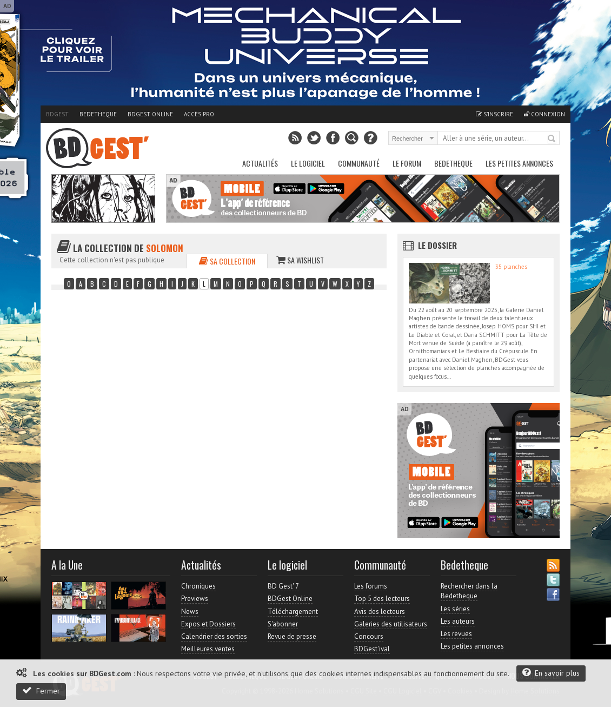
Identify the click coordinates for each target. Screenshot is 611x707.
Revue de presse (292, 636)
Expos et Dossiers (208, 624)
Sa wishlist (300, 260)
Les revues (456, 633)
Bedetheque (98, 114)
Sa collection (227, 261)
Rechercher (552, 139)
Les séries (455, 608)
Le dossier (437, 245)
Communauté (359, 163)
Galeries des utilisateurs (390, 624)
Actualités (260, 163)
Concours (368, 636)
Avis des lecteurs (379, 611)
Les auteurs (458, 621)
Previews (194, 598)
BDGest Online (150, 114)
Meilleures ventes (208, 648)
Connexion (544, 114)
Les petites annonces (519, 163)
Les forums (370, 586)
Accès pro (199, 114)
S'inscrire (494, 114)
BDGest (57, 114)
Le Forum (407, 163)
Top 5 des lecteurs (382, 598)
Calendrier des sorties (214, 636)
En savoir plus (551, 673)
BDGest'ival (372, 648)
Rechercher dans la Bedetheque (469, 591)
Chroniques (198, 586)
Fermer (41, 690)
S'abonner (283, 624)
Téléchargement (293, 611)
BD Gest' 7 (283, 586)
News (189, 611)
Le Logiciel (308, 163)
